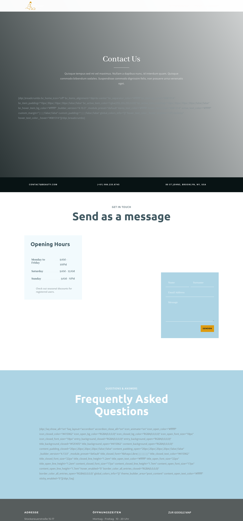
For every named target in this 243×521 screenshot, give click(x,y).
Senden (207, 328)
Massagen (212, 6)
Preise (198, 6)
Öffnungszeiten (179, 6)
